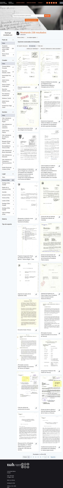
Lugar (4, 174)
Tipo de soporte (7, 224)
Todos (3, 43)
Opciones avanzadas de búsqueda (28, 42)
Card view (32, 46)
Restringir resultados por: (7, 34)
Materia (4, 219)
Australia (8, 192)
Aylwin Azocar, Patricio (8, 102)
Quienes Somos (20, 2)
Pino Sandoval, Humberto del (8, 94)
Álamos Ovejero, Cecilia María (8, 85)
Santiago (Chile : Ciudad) (8, 183)
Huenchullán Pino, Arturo (8, 76)
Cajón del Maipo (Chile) (8, 213)
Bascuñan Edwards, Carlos (8, 71)
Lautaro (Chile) (8, 201)
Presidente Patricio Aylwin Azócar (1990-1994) (8, 48)
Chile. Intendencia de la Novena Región (8, 120)
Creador (4, 60)
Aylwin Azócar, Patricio (8, 131)
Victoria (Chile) (8, 198)
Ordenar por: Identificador (32, 48)
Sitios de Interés (31, 2)
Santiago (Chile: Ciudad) (8, 209)
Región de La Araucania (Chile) (8, 188)
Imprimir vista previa (22, 46)
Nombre (4, 112)
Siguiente (53, 457)
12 (48, 457)
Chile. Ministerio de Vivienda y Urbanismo (8, 126)
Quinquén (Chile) (8, 195)
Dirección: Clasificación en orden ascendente (51, 48)
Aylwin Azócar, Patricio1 (8, 81)
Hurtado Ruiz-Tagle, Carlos (8, 106)
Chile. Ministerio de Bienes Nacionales (8, 151)
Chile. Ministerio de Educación (8, 156)
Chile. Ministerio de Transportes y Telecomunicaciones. (8, 162)
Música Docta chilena (8, 54)
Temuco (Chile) (8, 180)
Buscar (47, 15)
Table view (39, 46)
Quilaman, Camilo (8, 98)
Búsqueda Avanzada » (31, 20)
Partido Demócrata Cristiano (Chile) (8, 168)
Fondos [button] (40, 2)
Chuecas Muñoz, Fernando (8, 67)
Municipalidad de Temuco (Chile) (8, 146)
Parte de (4, 40)
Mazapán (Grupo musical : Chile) (8, 142)
